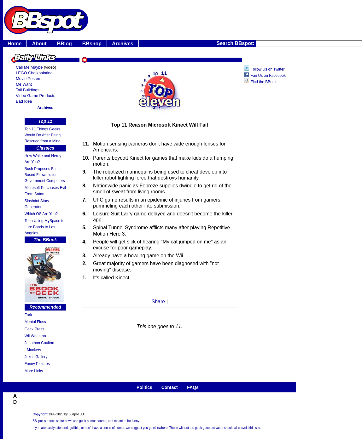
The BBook (45, 239)
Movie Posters (28, 78)
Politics (144, 387)
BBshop (92, 43)
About (39, 43)
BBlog (64, 43)
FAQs (193, 387)
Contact (169, 387)
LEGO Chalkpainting (34, 73)
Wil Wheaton (35, 336)
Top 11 (45, 121)
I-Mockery (33, 350)
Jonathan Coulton (39, 343)
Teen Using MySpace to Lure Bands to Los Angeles (45, 227)
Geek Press (34, 329)
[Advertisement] (269, 190)
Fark (28, 315)
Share (158, 301)
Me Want (24, 84)
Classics (45, 148)
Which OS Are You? (41, 214)
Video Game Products (35, 95)
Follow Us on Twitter (268, 69)
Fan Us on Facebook (268, 75)
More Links (34, 371)
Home (14, 43)
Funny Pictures (37, 364)
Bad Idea (24, 101)
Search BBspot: (236, 43)
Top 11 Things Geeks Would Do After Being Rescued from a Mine (43, 135)
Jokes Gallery (36, 357)
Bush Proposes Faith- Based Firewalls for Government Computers (45, 175)
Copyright (39, 414)
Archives (122, 43)
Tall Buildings (27, 90)
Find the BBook (264, 82)
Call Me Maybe (29, 67)
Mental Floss (35, 322)
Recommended (45, 307)
